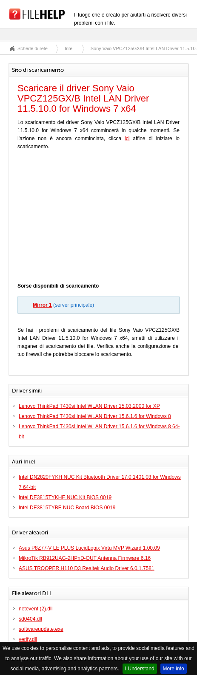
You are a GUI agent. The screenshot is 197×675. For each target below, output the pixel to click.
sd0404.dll (30, 619)
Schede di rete (32, 48)
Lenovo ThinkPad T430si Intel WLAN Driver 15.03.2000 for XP (89, 406)
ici (127, 138)
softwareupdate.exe (41, 629)
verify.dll (28, 639)
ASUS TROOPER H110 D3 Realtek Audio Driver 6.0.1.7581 (86, 568)
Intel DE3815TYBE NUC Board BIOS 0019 (67, 508)
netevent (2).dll (35, 609)
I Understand (139, 669)
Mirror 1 (42, 305)
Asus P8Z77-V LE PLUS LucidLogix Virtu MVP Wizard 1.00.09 (89, 548)
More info (173, 669)
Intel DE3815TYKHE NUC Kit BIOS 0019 (65, 497)
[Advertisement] (98, 218)
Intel (69, 48)
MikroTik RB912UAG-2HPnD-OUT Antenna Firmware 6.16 (85, 558)
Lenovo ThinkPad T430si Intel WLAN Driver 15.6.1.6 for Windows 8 (95, 416)
